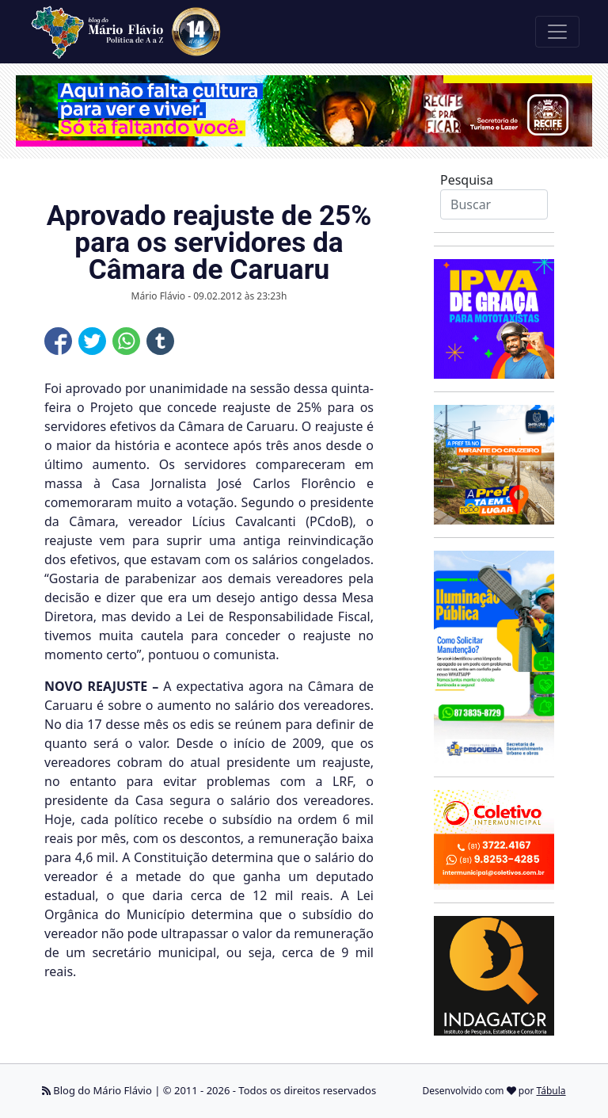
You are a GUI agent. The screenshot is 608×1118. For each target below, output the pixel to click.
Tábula (551, 1090)
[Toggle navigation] (557, 32)
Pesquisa (466, 180)
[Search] (494, 204)
